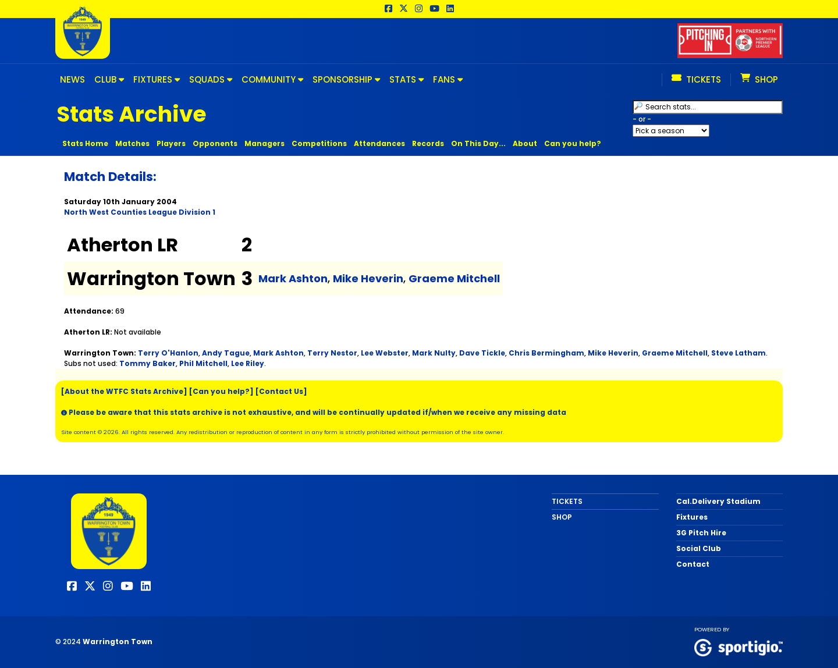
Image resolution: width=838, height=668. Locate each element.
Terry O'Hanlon (168, 353)
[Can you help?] (221, 391)
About (525, 143)
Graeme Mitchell (454, 278)
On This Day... (478, 143)
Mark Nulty (434, 353)
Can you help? (572, 143)
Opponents (215, 143)
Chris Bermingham (546, 353)
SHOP (562, 517)
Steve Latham (738, 353)
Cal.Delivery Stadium (718, 501)
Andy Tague (226, 353)
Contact (692, 564)
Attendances (379, 143)
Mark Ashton (293, 278)
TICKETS (567, 501)
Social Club (698, 548)
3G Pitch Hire (701, 533)
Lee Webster (385, 353)
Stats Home (85, 143)
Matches (132, 143)
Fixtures (692, 517)
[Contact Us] (281, 391)
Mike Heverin (368, 278)
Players (171, 143)
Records (428, 143)
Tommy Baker (147, 363)
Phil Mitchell (203, 363)
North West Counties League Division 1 (139, 212)
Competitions (319, 143)
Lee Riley (247, 363)
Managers (264, 143)
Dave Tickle (482, 353)
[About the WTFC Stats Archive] (124, 391)
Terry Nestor (332, 353)
